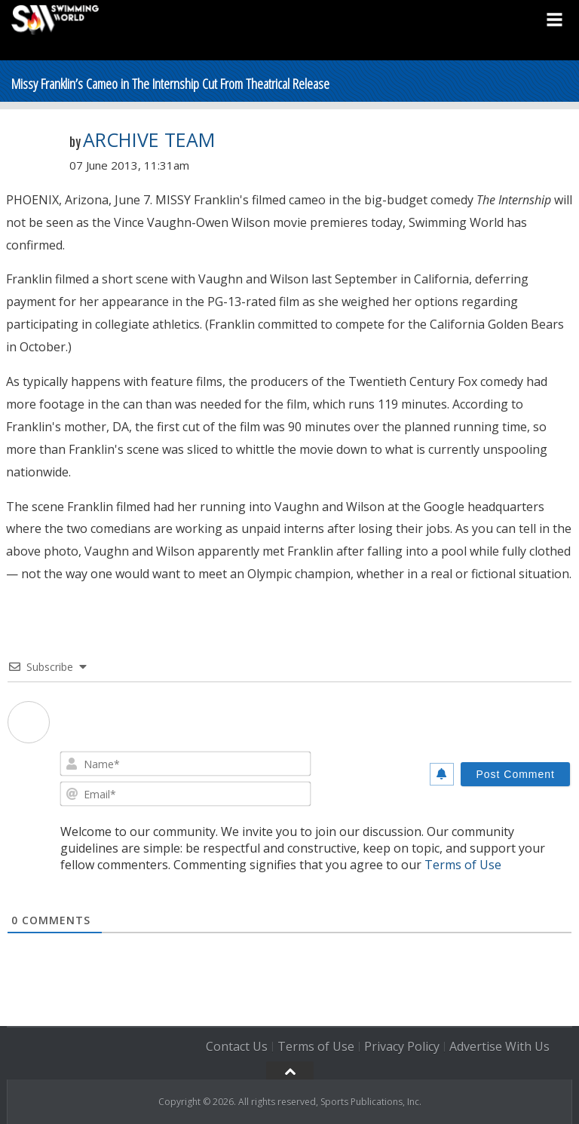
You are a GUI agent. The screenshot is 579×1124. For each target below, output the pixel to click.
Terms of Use (462, 864)
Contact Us (237, 1046)
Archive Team (149, 139)
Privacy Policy (402, 1046)
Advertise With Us (499, 1046)
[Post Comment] (515, 774)
